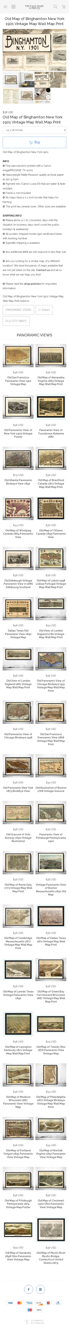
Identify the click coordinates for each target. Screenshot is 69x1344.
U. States (44, 311)
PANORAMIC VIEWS (18, 311)
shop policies (32, 285)
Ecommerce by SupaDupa (37, 1323)
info (25, 253)
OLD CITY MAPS (16, 322)
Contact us (43, 271)
